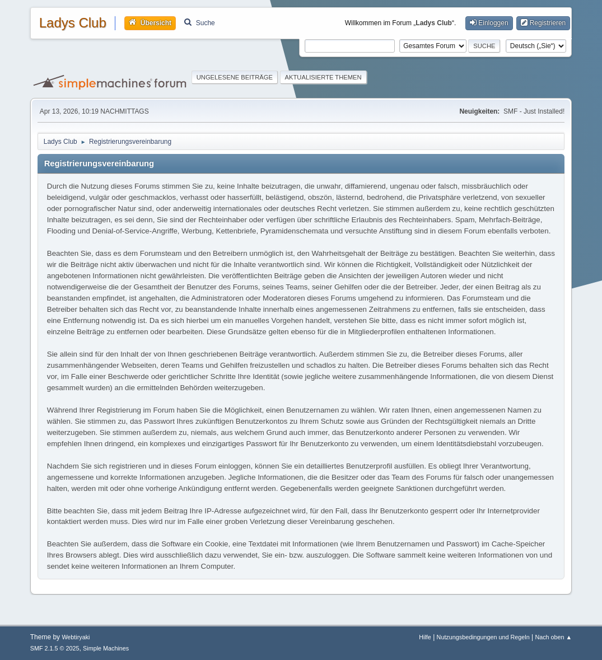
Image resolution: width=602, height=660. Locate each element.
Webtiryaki (76, 637)
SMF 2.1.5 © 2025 (55, 648)
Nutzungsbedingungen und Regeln (483, 637)
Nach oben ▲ (553, 637)
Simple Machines (106, 648)
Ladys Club (72, 23)
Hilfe (425, 637)
